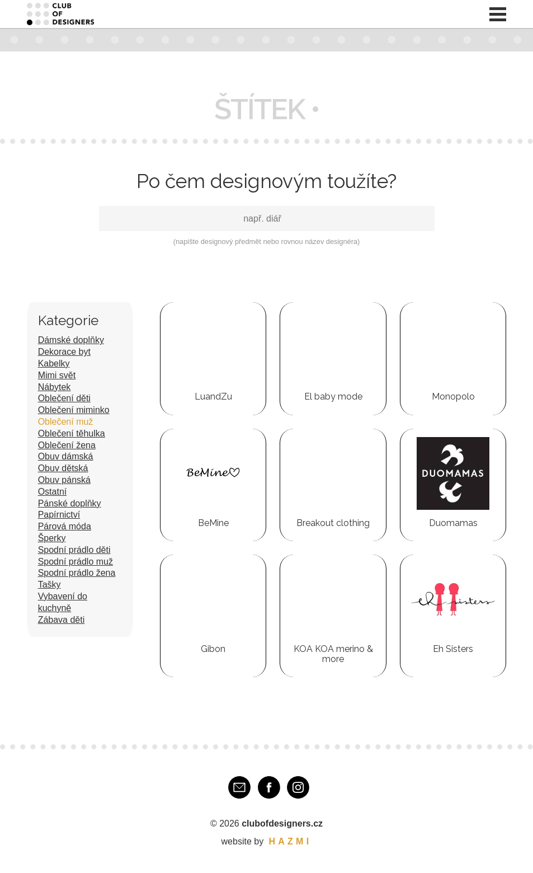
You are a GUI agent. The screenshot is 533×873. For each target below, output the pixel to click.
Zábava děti (61, 620)
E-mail (239, 787)
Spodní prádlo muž (75, 561)
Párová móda (64, 526)
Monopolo (453, 396)
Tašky (49, 584)
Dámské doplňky (71, 340)
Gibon (213, 649)
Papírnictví (59, 514)
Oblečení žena (67, 445)
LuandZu (213, 396)
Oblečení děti (64, 398)
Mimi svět (57, 375)
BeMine (213, 523)
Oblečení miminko (74, 410)
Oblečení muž (65, 421)
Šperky (52, 538)
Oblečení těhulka (71, 433)
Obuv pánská (64, 480)
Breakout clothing (333, 523)
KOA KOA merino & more (333, 654)
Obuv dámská (65, 456)
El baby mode (333, 396)
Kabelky (54, 363)
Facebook (269, 787)
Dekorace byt (64, 351)
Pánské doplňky (69, 503)
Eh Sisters (453, 649)
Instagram (298, 787)
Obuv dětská (63, 468)
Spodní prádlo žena (77, 573)
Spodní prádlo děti (74, 550)
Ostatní (52, 491)
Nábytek (54, 387)
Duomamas (453, 523)
